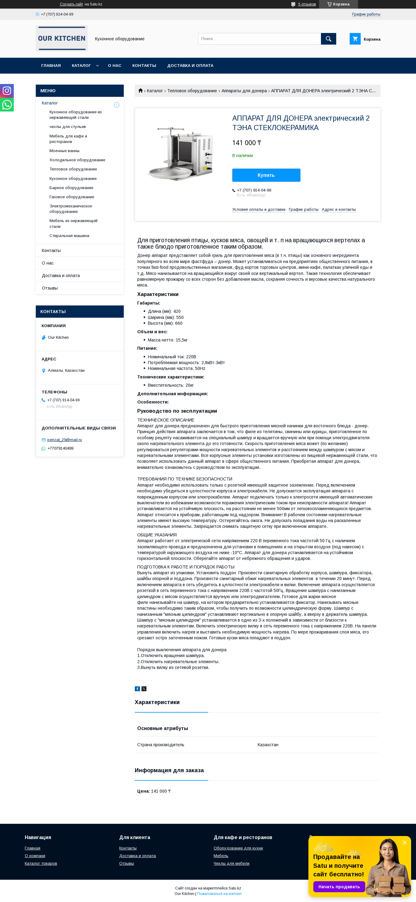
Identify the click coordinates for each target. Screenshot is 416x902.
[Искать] (328, 39)
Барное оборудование (71, 187)
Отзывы (50, 288)
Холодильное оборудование (77, 160)
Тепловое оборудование (192, 90)
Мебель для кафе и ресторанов (68, 139)
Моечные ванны (64, 150)
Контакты (144, 65)
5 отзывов (307, 4)
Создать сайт (71, 4)
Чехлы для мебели (231, 863)
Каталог (81, 65)
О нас (114, 65)
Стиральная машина (69, 235)
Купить (266, 175)
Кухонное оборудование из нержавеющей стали (76, 115)
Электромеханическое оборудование (71, 209)
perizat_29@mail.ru (64, 439)
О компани (35, 855)
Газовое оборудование (72, 197)
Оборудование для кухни (238, 848)
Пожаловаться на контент (219, 894)
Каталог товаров (41, 863)
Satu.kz (235, 888)
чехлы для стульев (68, 126)
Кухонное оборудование (73, 178)
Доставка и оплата (190, 65)
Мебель (221, 855)
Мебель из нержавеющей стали (74, 223)
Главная (51, 65)
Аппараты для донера (244, 90)
